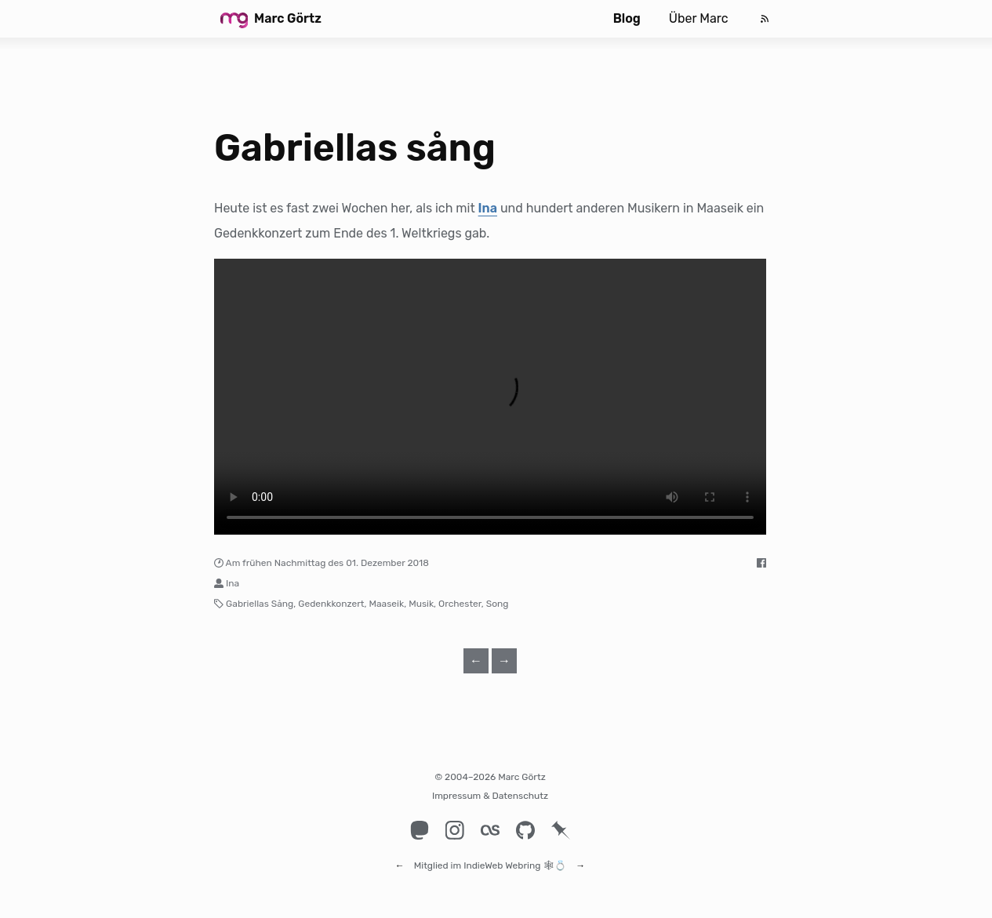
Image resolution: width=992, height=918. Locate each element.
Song (497, 603)
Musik (421, 603)
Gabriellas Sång (259, 603)
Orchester (459, 603)
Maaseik (386, 603)
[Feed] (764, 19)
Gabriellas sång (355, 147)
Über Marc (699, 18)
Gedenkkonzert (331, 603)
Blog (627, 18)
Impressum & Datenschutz (490, 795)
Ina (487, 208)
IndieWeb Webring (501, 858)
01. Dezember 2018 (387, 562)
